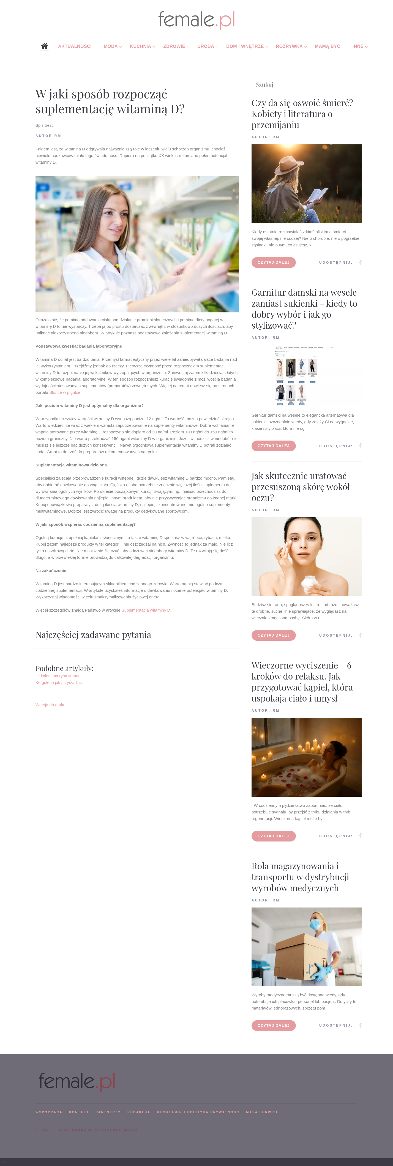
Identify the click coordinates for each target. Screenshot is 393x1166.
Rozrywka (289, 46)
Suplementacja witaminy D (146, 610)
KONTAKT (79, 1112)
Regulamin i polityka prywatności (199, 1112)
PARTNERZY (108, 1112)
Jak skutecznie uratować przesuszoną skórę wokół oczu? (301, 486)
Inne (358, 46)
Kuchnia (140, 46)
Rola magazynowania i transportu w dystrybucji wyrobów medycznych (300, 876)
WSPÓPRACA (49, 1112)
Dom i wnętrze (245, 46)
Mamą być (327, 46)
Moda (111, 46)
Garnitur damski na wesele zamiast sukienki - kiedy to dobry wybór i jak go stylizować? (304, 308)
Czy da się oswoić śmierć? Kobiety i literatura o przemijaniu (302, 113)
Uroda (205, 46)
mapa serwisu (262, 1112)
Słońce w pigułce (64, 392)
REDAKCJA (139, 1112)
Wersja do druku (51, 704)
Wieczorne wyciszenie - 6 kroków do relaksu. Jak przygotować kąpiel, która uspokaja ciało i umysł (302, 681)
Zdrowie (174, 46)
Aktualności (75, 46)
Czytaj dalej (274, 262)
